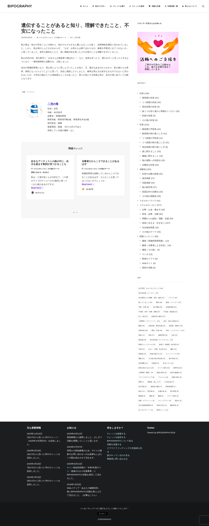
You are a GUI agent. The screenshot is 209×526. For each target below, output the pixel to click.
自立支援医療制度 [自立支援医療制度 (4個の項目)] (146, 405)
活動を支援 (156, 6)
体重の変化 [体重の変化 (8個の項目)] (177, 377)
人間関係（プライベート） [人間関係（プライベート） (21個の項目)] (149, 321)
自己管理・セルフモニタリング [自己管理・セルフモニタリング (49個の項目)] (151, 288)
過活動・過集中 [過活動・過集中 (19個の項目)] (176, 326)
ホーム (85, 6)
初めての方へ (100, 6)
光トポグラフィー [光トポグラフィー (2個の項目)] (146, 410)
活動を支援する (114, 444)
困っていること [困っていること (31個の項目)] (145, 302)
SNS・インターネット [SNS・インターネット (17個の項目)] (175, 330)
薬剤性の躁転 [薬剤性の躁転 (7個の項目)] (156, 386)
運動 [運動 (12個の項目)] (142, 358)
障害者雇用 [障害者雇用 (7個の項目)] (171, 386)
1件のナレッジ (51, 437)
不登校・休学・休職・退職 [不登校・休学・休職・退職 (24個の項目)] (149, 312)
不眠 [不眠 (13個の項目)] (142, 349)
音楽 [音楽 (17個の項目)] (151, 335)
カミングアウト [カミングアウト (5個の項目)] (164, 400)
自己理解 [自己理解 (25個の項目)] (157, 307)
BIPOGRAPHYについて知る (120, 441)
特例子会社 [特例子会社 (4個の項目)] (162, 405)
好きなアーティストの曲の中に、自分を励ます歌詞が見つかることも (50, 166)
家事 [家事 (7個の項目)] (141, 382)
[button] (203, 6)
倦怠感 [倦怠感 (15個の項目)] (142, 340)
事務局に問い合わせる (117, 459)
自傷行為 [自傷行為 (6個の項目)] (162, 391)
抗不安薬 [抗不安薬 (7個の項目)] (143, 386)
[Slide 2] (76, 212)
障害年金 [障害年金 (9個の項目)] (177, 368)
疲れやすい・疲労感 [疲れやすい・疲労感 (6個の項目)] (146, 391)
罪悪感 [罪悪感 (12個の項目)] (142, 354)
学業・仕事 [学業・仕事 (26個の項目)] (144, 307)
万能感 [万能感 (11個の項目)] (155, 363)
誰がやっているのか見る (118, 455)
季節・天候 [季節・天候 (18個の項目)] (156, 330)
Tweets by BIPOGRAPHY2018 (161, 432)
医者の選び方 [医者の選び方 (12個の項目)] (156, 354)
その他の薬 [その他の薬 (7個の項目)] (169, 382)
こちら (93, 495)
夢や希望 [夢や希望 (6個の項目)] (174, 391)
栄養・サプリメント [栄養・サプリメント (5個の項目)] (146, 400)
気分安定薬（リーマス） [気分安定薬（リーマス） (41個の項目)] (148, 293)
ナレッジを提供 (138, 6)
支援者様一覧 (172, 6)
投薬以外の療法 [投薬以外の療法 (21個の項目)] (158, 316)
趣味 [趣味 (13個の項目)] (173, 349)
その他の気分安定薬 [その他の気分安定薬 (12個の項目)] (156, 358)
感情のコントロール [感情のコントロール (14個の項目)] (147, 344)
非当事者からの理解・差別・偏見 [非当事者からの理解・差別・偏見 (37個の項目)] (151, 297)
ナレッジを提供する (116, 437)
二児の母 (77, 38)
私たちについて (191, 6)
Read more (37, 191)
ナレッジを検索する (116, 433)
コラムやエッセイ (46, 38)
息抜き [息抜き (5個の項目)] (178, 400)
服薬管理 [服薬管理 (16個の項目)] (163, 335)
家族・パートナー (28, 92)
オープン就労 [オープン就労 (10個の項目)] (164, 368)
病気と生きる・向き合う (40, 176)
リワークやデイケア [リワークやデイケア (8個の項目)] (146, 377)
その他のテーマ (60, 38)
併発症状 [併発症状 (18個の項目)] (143, 330)
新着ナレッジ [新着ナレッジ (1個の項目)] (162, 410)
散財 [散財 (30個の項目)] (159, 302)
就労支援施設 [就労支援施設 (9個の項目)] (176, 372)
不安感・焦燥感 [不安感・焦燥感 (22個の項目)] (170, 312)
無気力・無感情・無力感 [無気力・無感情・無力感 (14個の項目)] (169, 344)
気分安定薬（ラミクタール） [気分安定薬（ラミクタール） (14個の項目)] (161, 340)
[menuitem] (84, 6)
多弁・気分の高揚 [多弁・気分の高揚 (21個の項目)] (171, 321)
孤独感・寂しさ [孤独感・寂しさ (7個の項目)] (154, 382)
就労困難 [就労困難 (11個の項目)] (143, 363)
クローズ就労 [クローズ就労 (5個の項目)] (173, 396)
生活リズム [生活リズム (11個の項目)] (168, 363)
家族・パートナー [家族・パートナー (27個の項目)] (173, 302)
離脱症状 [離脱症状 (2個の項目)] (174, 405)
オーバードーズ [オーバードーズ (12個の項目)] (173, 354)
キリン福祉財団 (74, 467)
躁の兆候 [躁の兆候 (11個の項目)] (173, 358)
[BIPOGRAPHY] (17, 6)
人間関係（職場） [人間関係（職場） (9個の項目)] (146, 372)
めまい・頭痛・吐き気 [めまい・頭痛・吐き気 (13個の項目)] (157, 349)
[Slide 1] (73, 212)
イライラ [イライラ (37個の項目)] (172, 297)
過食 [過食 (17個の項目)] (142, 335)
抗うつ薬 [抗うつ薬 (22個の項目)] (143, 316)
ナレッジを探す (119, 6)
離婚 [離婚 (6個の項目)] (160, 396)
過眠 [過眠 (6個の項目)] (151, 396)
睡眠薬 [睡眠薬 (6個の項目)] (142, 396)
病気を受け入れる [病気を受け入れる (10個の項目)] (146, 368)
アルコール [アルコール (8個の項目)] (163, 377)
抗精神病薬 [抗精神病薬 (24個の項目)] (171, 307)
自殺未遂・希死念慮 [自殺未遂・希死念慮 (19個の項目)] (156, 326)
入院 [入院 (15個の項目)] (174, 335)
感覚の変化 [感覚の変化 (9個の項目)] (162, 372)
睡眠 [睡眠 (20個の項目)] (142, 326)
